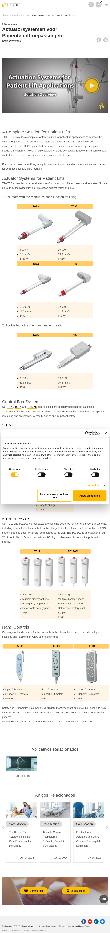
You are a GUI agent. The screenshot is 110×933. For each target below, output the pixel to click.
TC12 (18, 407)
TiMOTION (7, 15)
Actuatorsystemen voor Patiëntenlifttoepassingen (52, 15)
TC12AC (32, 407)
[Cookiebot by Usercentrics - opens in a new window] (87, 433)
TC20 (10, 407)
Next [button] (107, 827)
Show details (94, 485)
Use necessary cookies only (54, 496)
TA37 (74, 263)
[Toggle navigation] (104, 0)
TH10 (91, 646)
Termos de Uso (65, 926)
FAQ (15, 926)
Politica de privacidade (28, 926)
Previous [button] (3, 827)
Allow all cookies (89, 495)
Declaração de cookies (47, 926)
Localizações (76, 891)
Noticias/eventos (21, 15)
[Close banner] (106, 433)
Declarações (7, 926)
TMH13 (20, 646)
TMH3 (55, 646)
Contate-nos (33, 891)
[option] (21, 768)
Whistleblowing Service (81, 926)
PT (91, 4)
